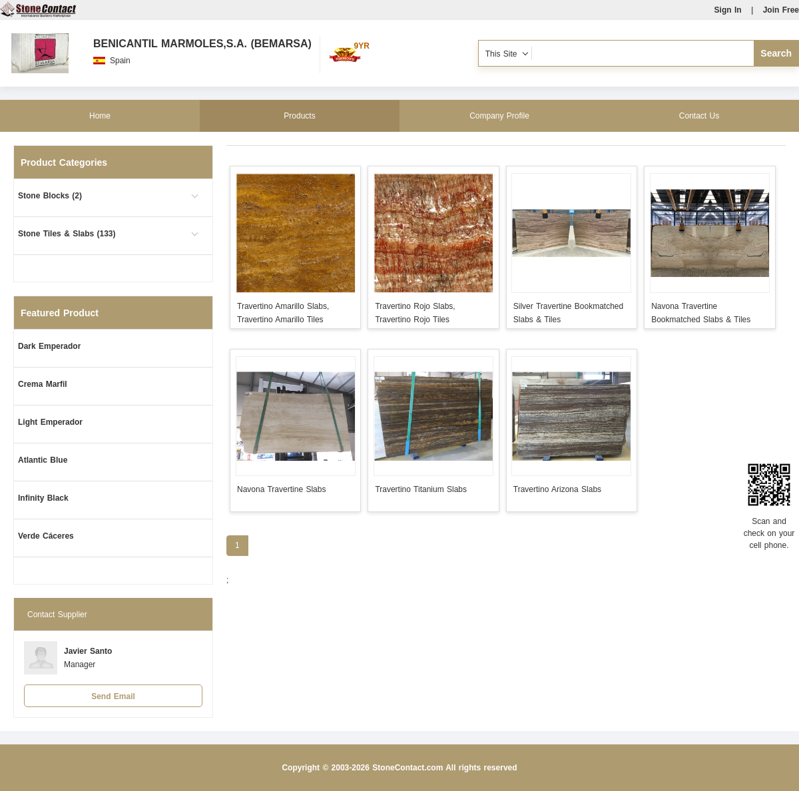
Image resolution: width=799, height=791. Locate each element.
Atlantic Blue (42, 460)
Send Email (113, 696)
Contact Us (699, 116)
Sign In (728, 10)
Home (100, 116)
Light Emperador (50, 422)
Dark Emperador (49, 346)
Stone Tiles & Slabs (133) (67, 233)
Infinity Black (43, 498)
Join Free (781, 10)
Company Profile (499, 116)
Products (299, 116)
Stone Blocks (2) (50, 195)
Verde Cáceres (46, 536)
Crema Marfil (42, 384)
